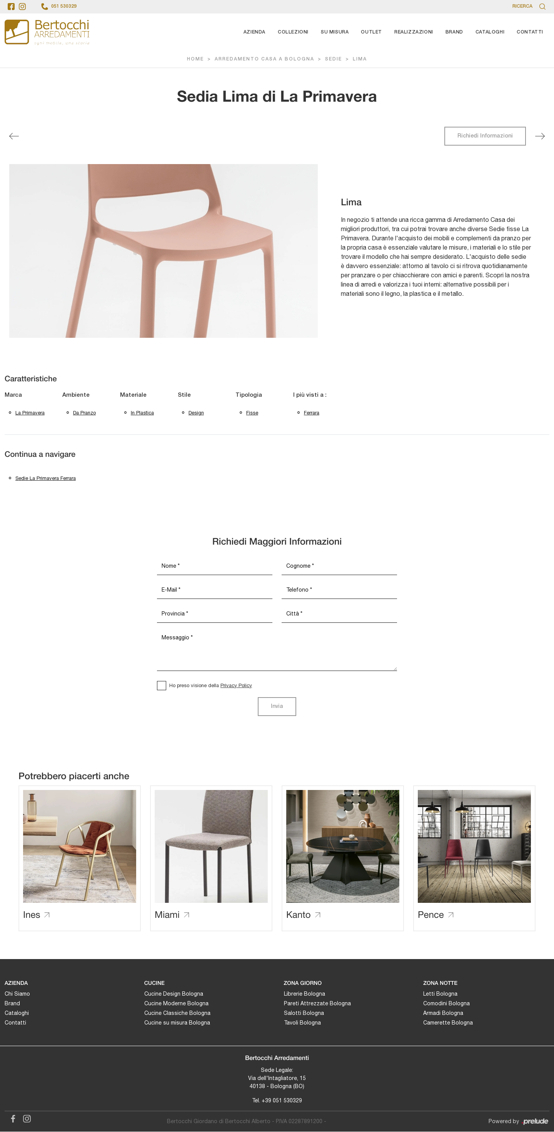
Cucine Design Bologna (173, 994)
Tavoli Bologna (302, 1023)
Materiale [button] (133, 395)
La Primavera (30, 413)
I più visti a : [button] (310, 395)
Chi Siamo (17, 994)
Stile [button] (184, 395)
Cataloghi (490, 32)
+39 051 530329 (282, 1101)
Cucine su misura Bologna (177, 1023)
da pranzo (84, 413)
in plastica (142, 413)
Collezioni (293, 32)
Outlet (371, 32)
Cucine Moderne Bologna (176, 1004)
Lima (360, 59)
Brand (454, 32)
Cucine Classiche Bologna (177, 1014)
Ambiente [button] (76, 395)
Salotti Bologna (304, 1014)
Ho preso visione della (210, 686)
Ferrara (311, 413)
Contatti (530, 32)
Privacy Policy (236, 686)
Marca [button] (13, 395)
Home (195, 59)
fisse (252, 413)
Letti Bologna (440, 994)
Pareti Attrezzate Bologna (317, 1004)
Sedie (333, 59)
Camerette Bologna (448, 1023)
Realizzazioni (413, 32)
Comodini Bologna (446, 1004)
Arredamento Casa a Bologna (264, 59)
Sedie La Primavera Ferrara (45, 478)
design (196, 413)
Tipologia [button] (248, 395)
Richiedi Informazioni (485, 136)
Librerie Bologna (304, 994)
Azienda (254, 32)
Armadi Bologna (443, 1014)
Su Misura (335, 32)
